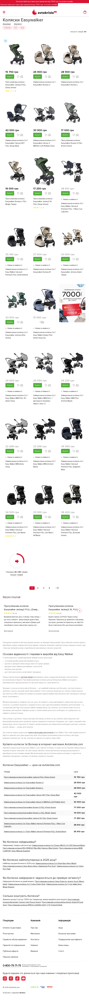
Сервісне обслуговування (15, 939)
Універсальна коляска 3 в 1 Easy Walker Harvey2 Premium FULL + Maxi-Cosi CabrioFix (72, 207)
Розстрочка (8, 933)
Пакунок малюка (10, 957)
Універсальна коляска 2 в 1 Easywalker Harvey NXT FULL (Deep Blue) (16, 143)
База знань (63, 945)
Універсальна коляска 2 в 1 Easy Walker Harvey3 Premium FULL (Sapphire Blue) (72, 465)
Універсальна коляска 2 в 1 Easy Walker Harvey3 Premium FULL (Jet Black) (16, 530)
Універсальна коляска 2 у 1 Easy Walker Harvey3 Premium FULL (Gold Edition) (16, 272)
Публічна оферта (10, 951)
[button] (80, 611)
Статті (61, 951)
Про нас (34, 928)
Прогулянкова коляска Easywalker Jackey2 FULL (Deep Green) (15, 85)
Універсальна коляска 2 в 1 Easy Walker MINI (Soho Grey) (16, 464)
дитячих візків (27, 677)
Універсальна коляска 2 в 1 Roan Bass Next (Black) (56, 863)
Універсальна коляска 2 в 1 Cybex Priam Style (26, 884)
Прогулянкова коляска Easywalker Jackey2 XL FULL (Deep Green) (42, 201)
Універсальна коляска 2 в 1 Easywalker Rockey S (44, 83)
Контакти (35, 939)
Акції (60, 928)
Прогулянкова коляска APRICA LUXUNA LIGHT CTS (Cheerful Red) (35, 905)
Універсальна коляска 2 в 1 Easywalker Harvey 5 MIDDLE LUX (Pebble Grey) (44, 143)
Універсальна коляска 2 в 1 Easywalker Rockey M (44, 270)
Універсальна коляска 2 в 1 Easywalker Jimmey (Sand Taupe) (72, 272)
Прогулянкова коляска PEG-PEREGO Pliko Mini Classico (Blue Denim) (30, 848)
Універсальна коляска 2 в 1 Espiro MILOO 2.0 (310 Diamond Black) (58, 845)
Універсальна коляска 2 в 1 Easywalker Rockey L (72, 83)
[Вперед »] (57, 588)
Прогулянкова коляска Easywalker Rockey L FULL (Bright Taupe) (16, 201)
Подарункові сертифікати (70, 939)
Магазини (35, 933)
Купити (10, 76)
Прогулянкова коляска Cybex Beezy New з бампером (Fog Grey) (29, 866)
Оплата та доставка (12, 928)
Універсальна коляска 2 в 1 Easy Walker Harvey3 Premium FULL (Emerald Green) (72, 531)
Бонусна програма (66, 933)
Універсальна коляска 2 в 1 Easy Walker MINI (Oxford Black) (44, 464)
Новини (34, 945)
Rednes (22, 993)
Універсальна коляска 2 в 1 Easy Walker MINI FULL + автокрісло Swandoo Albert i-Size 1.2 (44, 399)
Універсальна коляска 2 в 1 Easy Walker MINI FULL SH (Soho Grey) (16, 398)
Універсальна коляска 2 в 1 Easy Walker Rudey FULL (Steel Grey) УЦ (44, 335)
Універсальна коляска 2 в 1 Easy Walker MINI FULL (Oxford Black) (72, 398)
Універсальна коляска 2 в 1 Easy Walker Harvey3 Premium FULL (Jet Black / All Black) (44, 531)
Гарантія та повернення (14, 945)
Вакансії (34, 951)
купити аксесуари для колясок (41, 732)
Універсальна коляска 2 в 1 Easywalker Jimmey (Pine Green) (16, 335)
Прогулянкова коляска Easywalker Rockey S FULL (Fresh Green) (71, 143)
